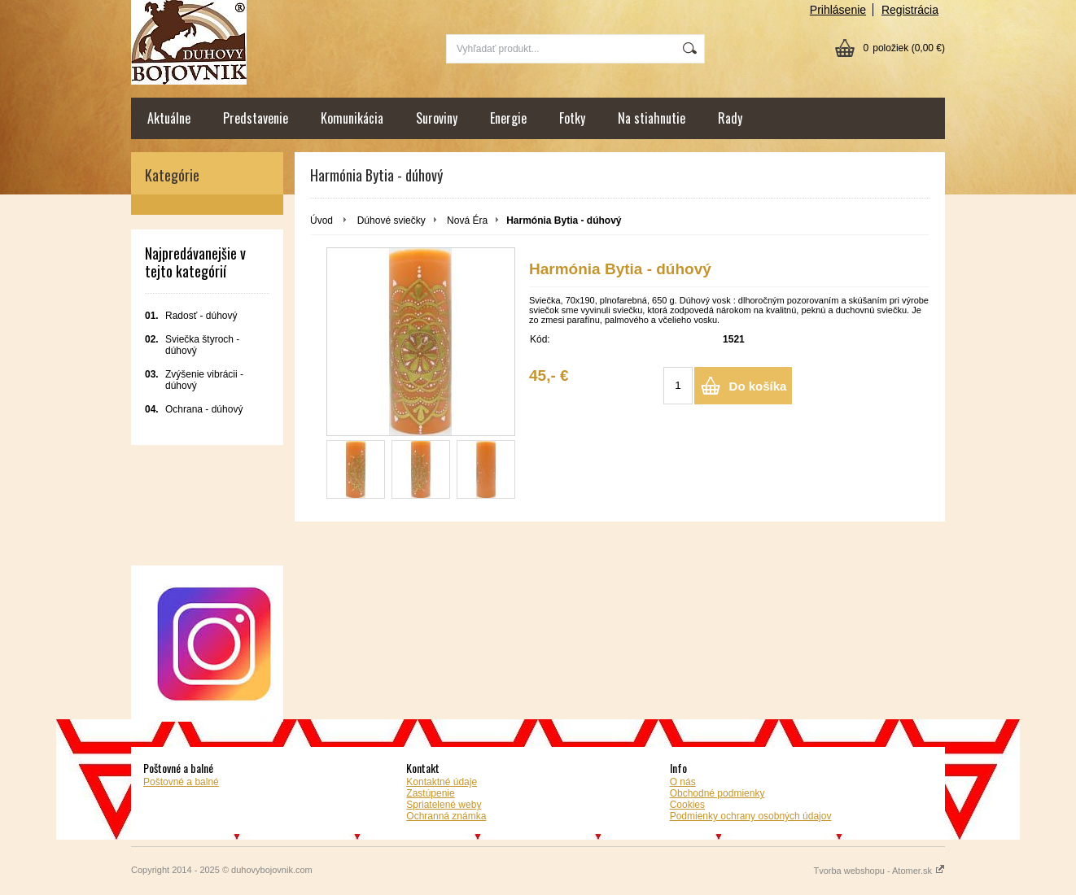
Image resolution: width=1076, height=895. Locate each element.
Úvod (321, 220)
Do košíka (758, 386)
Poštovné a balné (181, 782)
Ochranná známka (446, 816)
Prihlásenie (838, 9)
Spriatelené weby (443, 804)
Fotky (572, 118)
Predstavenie (255, 118)
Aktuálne (168, 118)
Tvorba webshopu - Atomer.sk (879, 870)
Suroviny (436, 118)
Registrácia (909, 9)
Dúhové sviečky (391, 220)
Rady (730, 118)
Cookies (687, 804)
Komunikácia (352, 118)
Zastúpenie (430, 793)
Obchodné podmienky (717, 793)
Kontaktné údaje (441, 782)
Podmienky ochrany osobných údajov (751, 816)
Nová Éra (467, 220)
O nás (683, 782)
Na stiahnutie (651, 118)
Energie (508, 118)
